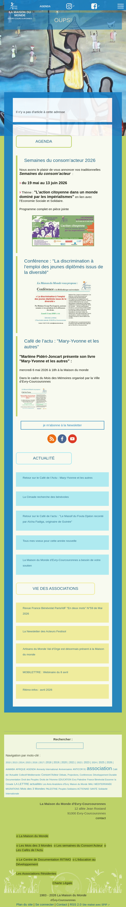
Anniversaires (65, 769)
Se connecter (44, 904)
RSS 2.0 (76, 904)
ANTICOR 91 (79, 769)
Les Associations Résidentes (36, 873)
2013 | (15, 762)
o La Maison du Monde (32, 836)
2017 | (42, 762)
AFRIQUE (20, 769)
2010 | (9, 762)
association (99, 768)
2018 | (49, 762)
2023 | (87, 762)
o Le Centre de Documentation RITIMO (43, 859)
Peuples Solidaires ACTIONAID (74, 789)
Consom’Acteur (50, 774)
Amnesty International (47, 769)
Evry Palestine (79, 779)
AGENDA (44, 141)
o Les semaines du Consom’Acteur (78, 845)
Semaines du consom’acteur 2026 (60, 160)
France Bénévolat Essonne (100, 779)
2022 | (80, 762)
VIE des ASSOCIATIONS (55, 588)
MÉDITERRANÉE (103, 784)
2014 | (22, 762)
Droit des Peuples (30, 779)
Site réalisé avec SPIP (94, 904)
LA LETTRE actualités (28, 784)
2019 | (56, 762)
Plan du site (24, 904)
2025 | (102, 762)
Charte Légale (62, 883)
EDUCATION (65, 779)
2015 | (29, 762)
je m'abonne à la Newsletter (62, 425)
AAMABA (10, 769)
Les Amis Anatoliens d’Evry (56, 784)
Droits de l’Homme (49, 779)
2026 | (110, 762)
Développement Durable (105, 775)
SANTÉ (93, 789)
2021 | (72, 762)
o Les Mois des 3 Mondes (34, 845)
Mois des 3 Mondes (32, 788)
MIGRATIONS (13, 789)
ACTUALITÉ (44, 458)
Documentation (13, 779)
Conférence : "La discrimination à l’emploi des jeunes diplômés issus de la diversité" (63, 266)
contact (101, 818)
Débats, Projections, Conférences (75, 775)
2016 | (35, 762)
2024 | (95, 762)
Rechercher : (63, 739)
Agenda (45, 6)
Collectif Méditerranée (29, 775)
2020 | (64, 762)
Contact (61, 904)
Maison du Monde (78, 784)
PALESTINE (52, 789)
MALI (91, 784)
